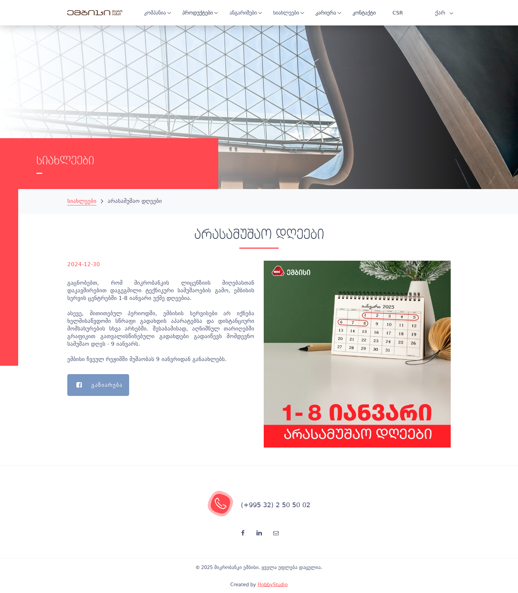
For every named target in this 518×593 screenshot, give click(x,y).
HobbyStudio (273, 584)
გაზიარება (95, 385)
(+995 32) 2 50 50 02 (275, 505)
